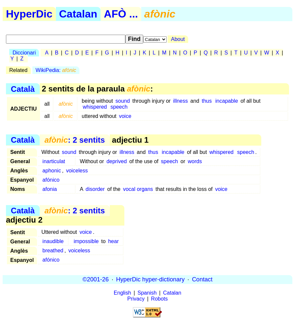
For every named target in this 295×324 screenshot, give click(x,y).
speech (119, 107)
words (195, 161)
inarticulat (53, 161)
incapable (226, 101)
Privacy (136, 299)
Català (23, 88)
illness (180, 101)
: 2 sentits (74, 139)
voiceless (77, 170)
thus (207, 101)
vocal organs (138, 189)
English (122, 293)
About (178, 39)
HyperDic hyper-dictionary (150, 279)
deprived (116, 161)
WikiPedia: (56, 70)
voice (125, 116)
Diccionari (24, 52)
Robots (159, 299)
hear (113, 241)
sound (122, 101)
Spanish (147, 293)
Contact (202, 279)
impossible (86, 241)
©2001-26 (96, 279)
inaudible (52, 241)
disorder (95, 189)
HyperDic (29, 14)
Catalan (78, 14)
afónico (51, 180)
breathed (52, 250)
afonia (49, 189)
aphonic (51, 170)
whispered (95, 107)
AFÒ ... (121, 14)
